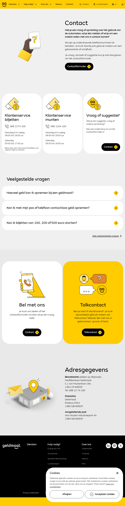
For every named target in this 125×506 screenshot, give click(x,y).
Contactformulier (79, 66)
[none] (117, 473)
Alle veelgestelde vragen (107, 236)
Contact (111, 147)
